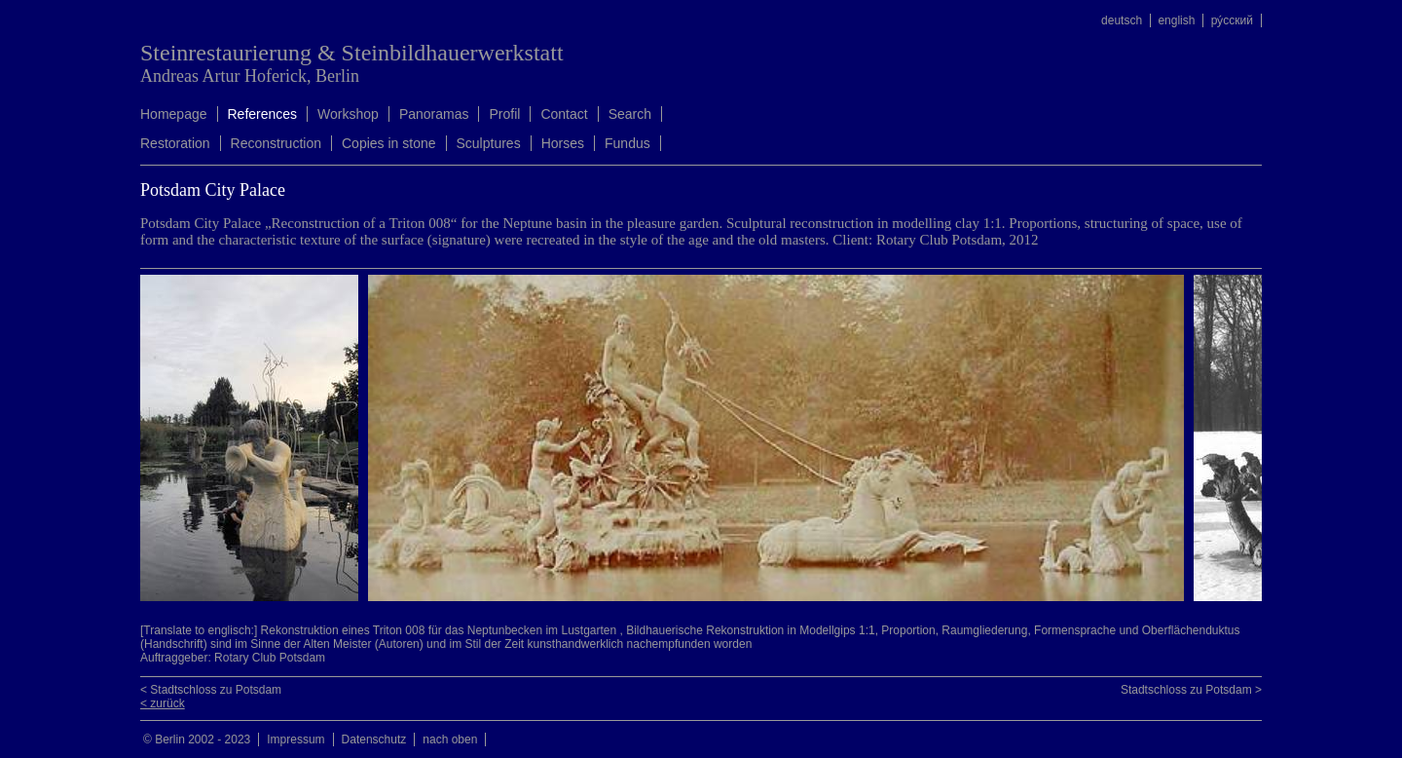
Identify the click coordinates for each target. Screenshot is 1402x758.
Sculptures (489, 143)
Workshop (348, 114)
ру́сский (1232, 20)
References (263, 114)
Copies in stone (389, 143)
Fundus (627, 143)
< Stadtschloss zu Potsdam (210, 690)
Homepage (173, 114)
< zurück (162, 703)
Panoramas (434, 114)
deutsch (1121, 20)
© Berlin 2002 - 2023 (196, 739)
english (1176, 20)
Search (630, 114)
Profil (504, 114)
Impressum (295, 739)
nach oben (450, 739)
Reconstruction (276, 143)
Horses (562, 143)
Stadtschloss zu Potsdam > (1191, 690)
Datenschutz (374, 739)
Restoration (175, 143)
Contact (563, 114)
